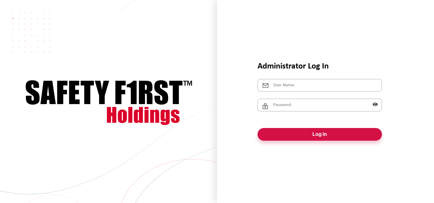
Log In (319, 134)
